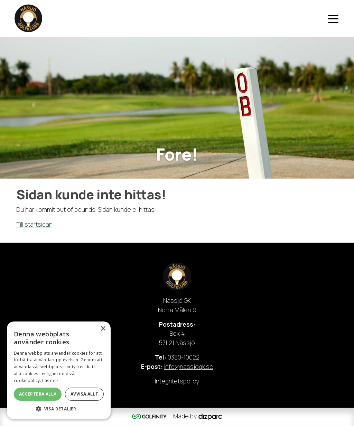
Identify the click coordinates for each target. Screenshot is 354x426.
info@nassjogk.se (188, 366)
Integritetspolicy (177, 381)
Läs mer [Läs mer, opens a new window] (50, 380)
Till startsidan (34, 224)
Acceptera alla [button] (38, 394)
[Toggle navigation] (333, 18)
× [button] (102, 329)
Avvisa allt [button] (84, 394)
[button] (59, 408)
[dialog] (59, 370)
